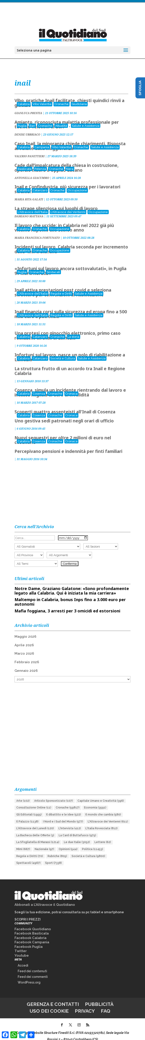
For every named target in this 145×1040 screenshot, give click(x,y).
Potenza (40, 162)
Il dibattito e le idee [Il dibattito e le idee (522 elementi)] (63, 808)
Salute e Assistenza (85, 119)
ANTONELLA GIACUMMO (31, 172)
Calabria (24, 98)
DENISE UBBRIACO (27, 128)
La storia (73, 330)
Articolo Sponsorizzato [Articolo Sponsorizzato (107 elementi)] (53, 794)
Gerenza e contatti (53, 998)
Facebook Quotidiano (32, 923)
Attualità (61, 119)
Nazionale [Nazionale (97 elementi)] (44, 843)
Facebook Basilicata (31, 927)
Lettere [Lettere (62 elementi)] (102, 836)
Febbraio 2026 (26, 656)
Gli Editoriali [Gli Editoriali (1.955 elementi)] (29, 808)
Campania (41, 141)
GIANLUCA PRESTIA (28, 107)
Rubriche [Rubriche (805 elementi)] (57, 850)
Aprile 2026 (24, 639)
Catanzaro (40, 184)
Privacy (85, 1005)
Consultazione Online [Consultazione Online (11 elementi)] (33, 801)
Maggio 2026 (25, 630)
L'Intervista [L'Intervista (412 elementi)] (69, 822)
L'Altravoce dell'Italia (33, 206)
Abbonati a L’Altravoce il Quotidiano (44, 899)
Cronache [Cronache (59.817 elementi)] (68, 801)
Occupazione (77, 184)
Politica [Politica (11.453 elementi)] (92, 843)
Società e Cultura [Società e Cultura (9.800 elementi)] (88, 850)
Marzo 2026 (24, 647)
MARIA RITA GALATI (28, 193)
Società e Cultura (62, 352)
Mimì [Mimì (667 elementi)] (23, 843)
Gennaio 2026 (26, 665)
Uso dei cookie (49, 1005)
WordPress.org (29, 976)
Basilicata (24, 162)
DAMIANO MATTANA (29, 210)
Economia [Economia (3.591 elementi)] (95, 801)
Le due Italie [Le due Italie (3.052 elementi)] (77, 836)
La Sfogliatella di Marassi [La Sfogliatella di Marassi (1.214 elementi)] (37, 836)
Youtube (21, 949)
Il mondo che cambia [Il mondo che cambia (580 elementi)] (103, 808)
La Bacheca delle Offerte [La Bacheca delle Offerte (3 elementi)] (35, 829)
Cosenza (39, 387)
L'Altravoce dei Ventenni (68, 206)
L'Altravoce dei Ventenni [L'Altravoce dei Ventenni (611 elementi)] (108, 815)
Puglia (22, 119)
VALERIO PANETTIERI (29, 150)
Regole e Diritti (61, 287)
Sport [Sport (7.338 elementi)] (53, 856)
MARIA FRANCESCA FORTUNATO (37, 232)
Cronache (61, 98)
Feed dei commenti (33, 970)
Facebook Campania (31, 936)
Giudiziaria (79, 98)
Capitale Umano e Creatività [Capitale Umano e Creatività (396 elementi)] (100, 794)
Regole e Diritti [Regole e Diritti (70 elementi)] (29, 850)
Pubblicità (99, 998)
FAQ (105, 1005)
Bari (32, 119)
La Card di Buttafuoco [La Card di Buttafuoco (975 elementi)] (77, 829)
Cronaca (71, 387)
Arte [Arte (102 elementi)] (23, 794)
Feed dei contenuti (32, 965)
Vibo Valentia (42, 98)
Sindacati (53, 266)
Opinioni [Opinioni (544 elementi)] (68, 843)
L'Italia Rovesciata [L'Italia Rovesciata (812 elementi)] (101, 822)
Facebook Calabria (30, 932)
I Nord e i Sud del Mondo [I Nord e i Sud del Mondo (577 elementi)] (63, 815)
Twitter (20, 945)
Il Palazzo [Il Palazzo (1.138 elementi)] (27, 815)
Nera (69, 162)
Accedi (23, 959)
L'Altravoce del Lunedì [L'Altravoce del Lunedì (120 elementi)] (35, 822)
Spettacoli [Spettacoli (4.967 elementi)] (28, 856)
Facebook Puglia (28, 941)
